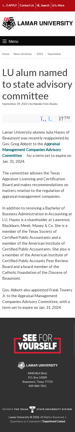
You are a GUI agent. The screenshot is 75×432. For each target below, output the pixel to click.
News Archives (23, 54)
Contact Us (27, 5)
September (54, 54)
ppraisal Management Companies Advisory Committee (31, 149)
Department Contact (53, 421)
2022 (40, 54)
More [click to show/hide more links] (58, 5)
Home (5, 54)
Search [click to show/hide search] (43, 5)
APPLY (10, 5)
